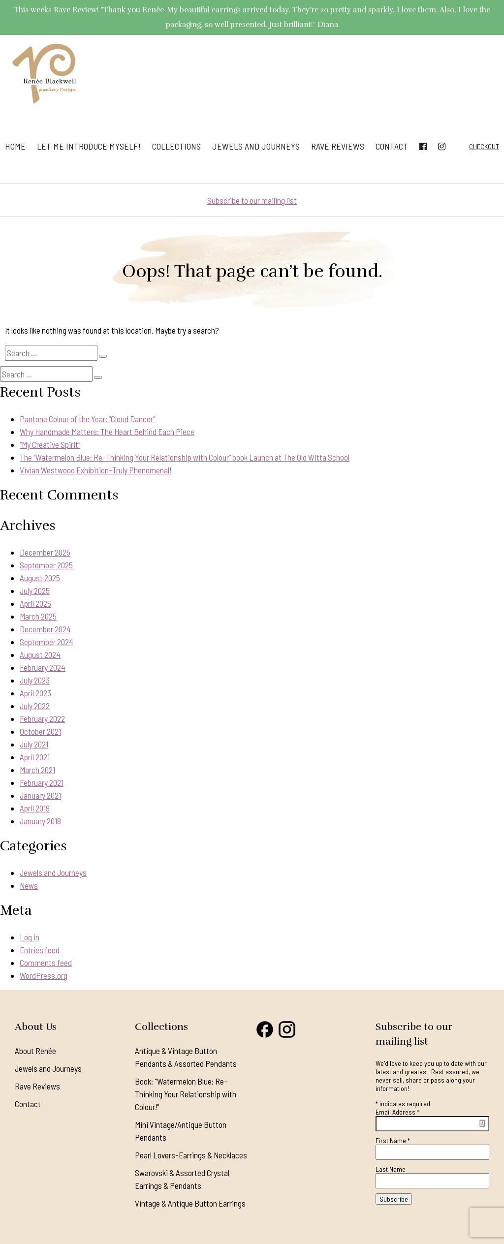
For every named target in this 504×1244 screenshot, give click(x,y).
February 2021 (41, 782)
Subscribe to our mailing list (252, 200)
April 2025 (35, 603)
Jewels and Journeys (256, 146)
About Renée (35, 1051)
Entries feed (40, 950)
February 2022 (42, 718)
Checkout (484, 146)
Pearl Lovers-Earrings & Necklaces (191, 1155)
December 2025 (45, 552)
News (29, 885)
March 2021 (37, 770)
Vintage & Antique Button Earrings (190, 1203)
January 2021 (40, 795)
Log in (29, 937)
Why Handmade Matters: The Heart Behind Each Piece (107, 431)
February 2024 (42, 667)
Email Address (397, 1112)
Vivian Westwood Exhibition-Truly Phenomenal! (95, 470)
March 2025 (38, 616)
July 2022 (35, 706)
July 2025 (35, 590)
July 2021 (34, 744)
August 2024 (40, 654)
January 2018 (40, 821)
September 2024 (46, 642)
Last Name (391, 1169)
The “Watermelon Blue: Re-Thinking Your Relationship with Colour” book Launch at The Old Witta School (184, 457)
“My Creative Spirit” (50, 444)
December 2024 (45, 629)
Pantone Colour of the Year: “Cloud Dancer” (87, 419)
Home (15, 146)
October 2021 (40, 731)
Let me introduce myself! (89, 146)
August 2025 (40, 578)
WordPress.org (43, 975)
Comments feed (46, 962)
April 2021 (35, 757)
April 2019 (35, 808)
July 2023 (35, 680)
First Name (393, 1140)
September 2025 (46, 565)
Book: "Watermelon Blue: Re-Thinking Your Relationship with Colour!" (185, 1094)
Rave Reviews (337, 146)
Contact (392, 146)
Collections (176, 146)
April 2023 (35, 693)
